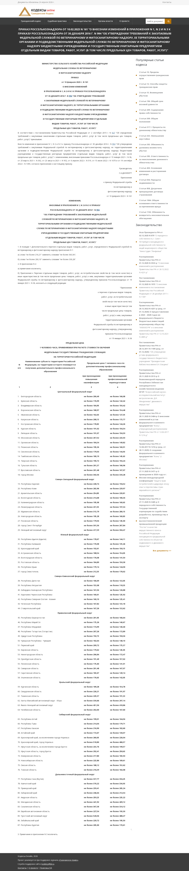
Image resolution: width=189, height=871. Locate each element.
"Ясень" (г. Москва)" (152, 450)
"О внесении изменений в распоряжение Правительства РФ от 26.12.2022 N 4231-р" (154, 264)
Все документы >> (162, 550)
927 (113, 133)
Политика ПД (46, 868)
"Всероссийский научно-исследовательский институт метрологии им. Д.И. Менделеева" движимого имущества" (152, 387)
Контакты (166, 2)
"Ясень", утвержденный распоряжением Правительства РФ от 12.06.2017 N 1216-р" (154, 422)
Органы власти (105, 21)
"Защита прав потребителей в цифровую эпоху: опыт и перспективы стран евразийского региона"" (154, 477)
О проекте (124, 21)
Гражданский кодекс (31, 21)
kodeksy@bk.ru (47, 864)
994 (70, 96)
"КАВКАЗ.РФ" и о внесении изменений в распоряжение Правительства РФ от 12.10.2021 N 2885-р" (154, 319)
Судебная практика (57, 21)
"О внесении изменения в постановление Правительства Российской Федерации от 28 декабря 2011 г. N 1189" (154, 287)
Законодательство (82, 21)
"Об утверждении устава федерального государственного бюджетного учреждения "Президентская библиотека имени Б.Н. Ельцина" (153, 353)
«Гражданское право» (68, 860)
